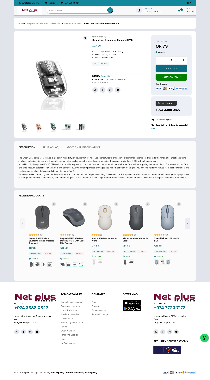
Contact (95, 306)
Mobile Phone (67, 318)
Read (153, 128)
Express (47, 259)
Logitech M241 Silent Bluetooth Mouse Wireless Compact (41, 246)
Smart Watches (68, 331)
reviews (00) (50, 153)
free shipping (100, 64)
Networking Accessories (72, 322)
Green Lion (56, 23)
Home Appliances (69, 310)
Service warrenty (100, 310)
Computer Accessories (37, 23)
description (26, 153)
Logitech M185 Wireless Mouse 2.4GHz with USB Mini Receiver (72, 246)
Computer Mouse (72, 23)
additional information (83, 153)
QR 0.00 (190, 11)
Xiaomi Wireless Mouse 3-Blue (166, 245)
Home (21, 23)
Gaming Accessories (70, 306)
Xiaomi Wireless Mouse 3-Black (135, 245)
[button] (187, 229)
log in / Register (153, 11)
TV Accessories (68, 343)
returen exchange (100, 314)
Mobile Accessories (70, 314)
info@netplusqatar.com (25, 322)
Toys (63, 339)
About (94, 302)
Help (188, 3)
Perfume (65, 326)
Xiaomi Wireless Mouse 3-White (104, 245)
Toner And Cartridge (70, 335)
